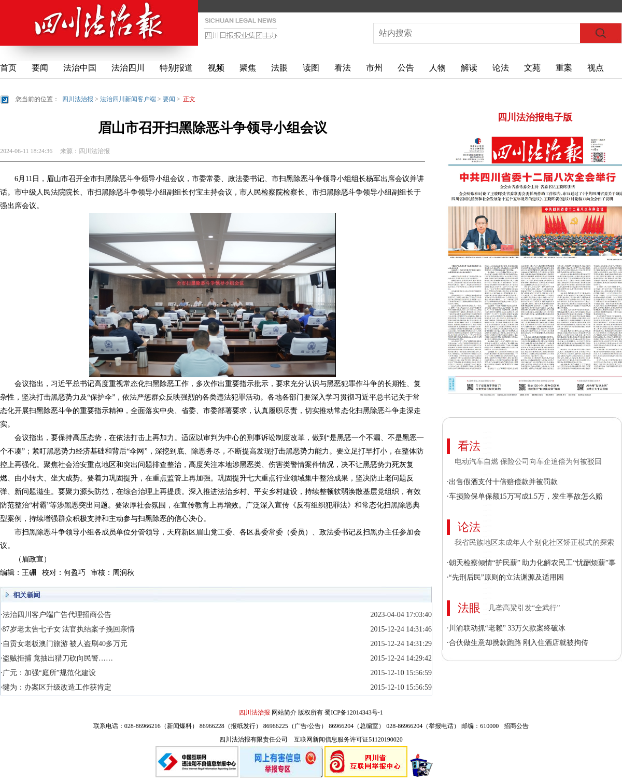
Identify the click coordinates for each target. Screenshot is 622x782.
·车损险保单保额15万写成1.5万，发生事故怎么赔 (525, 496)
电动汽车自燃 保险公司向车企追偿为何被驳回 (528, 461)
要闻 (40, 67)
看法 (342, 67)
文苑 (532, 67)
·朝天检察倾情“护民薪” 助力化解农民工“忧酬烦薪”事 (531, 563)
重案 (564, 67)
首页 (8, 67)
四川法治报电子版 (535, 117)
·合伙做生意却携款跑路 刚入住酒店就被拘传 (517, 643)
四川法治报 (77, 99)
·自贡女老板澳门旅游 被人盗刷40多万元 (64, 644)
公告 (406, 67)
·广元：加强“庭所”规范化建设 (48, 673)
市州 (374, 67)
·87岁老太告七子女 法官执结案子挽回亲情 (68, 629)
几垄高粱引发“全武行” (524, 608)
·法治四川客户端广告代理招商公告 (56, 615)
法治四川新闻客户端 (128, 99)
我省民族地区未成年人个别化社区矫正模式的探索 (534, 542)
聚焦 (247, 67)
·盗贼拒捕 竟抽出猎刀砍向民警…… (57, 658)
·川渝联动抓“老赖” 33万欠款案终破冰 (506, 628)
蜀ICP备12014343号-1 (353, 712)
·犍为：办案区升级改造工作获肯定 (56, 687)
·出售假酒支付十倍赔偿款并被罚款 (502, 482)
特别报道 (176, 67)
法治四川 (128, 67)
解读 (469, 67)
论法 (500, 67)
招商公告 (516, 726)
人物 (437, 67)
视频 (216, 67)
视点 (595, 67)
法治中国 (79, 67)
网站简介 (284, 712)
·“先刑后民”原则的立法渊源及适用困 (505, 577)
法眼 (279, 67)
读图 (311, 67)
